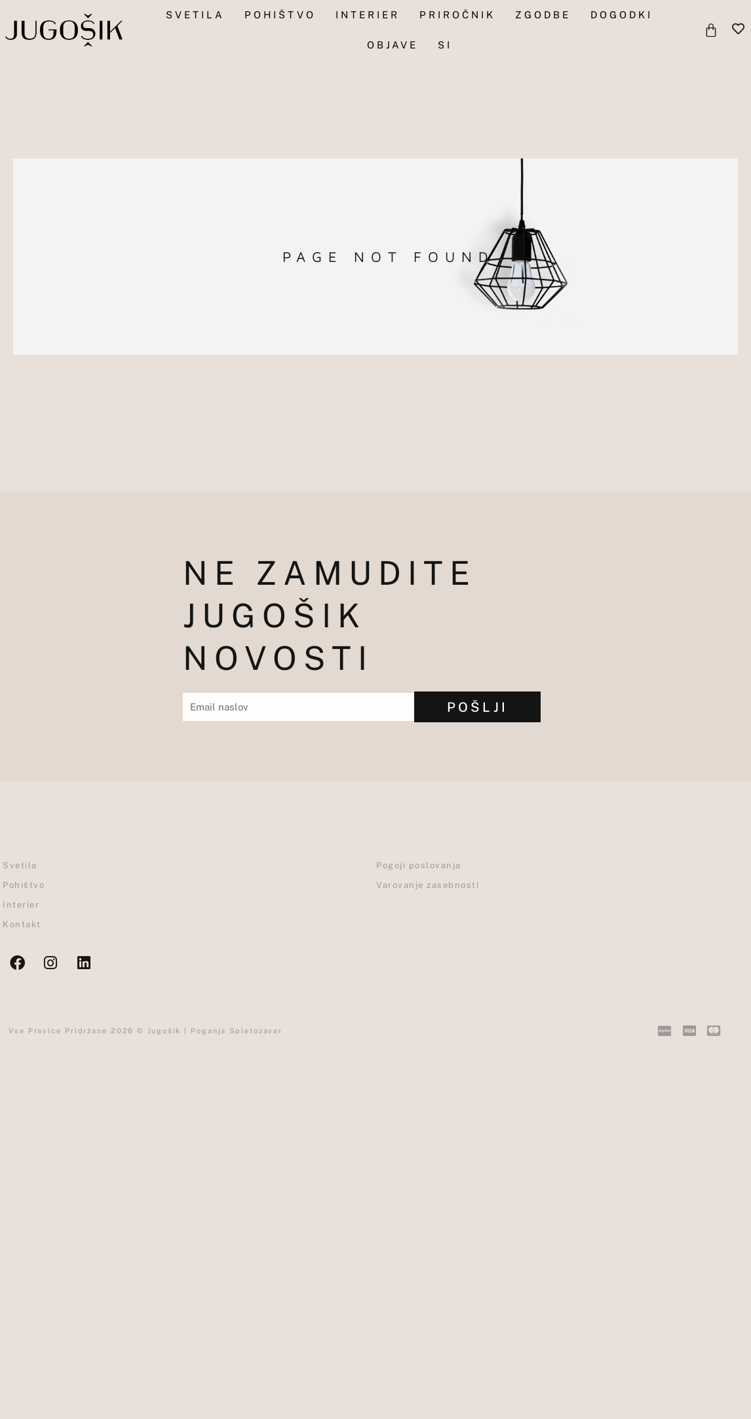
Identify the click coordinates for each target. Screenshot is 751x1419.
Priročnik (457, 14)
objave (392, 44)
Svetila (195, 14)
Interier (368, 14)
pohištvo (280, 14)
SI (445, 44)
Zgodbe (543, 14)
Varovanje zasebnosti (427, 885)
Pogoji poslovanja (418, 865)
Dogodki (621, 14)
